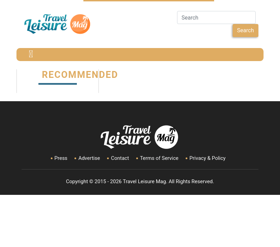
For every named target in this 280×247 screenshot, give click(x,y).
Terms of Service (159, 158)
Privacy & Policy (207, 158)
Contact (120, 158)
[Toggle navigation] (31, 54)
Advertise (89, 158)
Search (245, 30)
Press (61, 158)
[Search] (216, 17)
